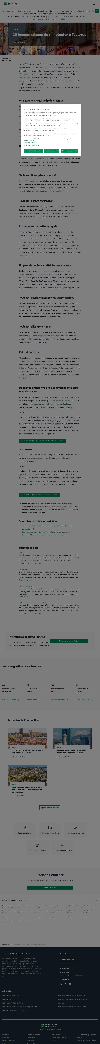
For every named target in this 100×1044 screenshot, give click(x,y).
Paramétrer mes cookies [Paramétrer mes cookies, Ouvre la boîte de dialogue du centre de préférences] (33, 151)
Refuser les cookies (51, 151)
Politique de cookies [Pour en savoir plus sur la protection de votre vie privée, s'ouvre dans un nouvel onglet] (29, 142)
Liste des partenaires (31, 145)
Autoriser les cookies (69, 151)
